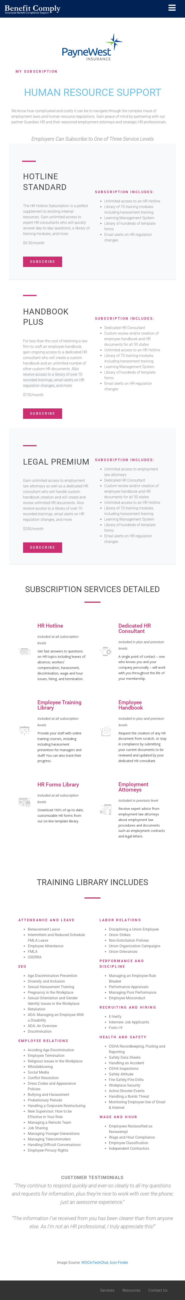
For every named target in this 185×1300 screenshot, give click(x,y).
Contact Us (158, 1290)
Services (107, 1290)
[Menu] (172, 7)
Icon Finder (119, 1262)
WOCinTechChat (94, 1262)
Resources (131, 1290)
